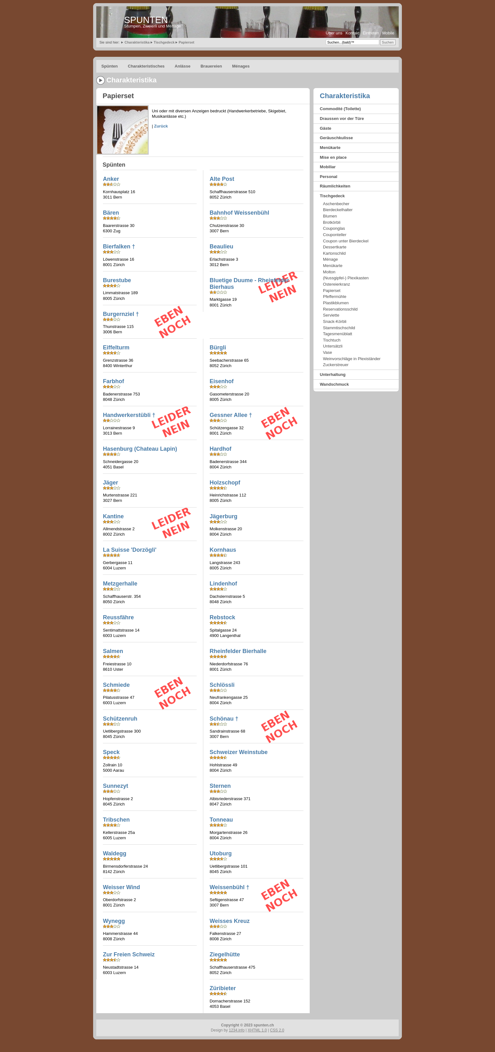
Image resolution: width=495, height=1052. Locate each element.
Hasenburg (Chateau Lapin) (140, 449)
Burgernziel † (121, 314)
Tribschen (116, 820)
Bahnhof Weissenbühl (239, 213)
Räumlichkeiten (335, 186)
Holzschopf (225, 482)
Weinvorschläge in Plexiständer (351, 358)
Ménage (330, 259)
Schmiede (116, 685)
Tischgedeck (164, 42)
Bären (111, 213)
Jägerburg (223, 516)
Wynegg (114, 921)
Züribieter (223, 988)
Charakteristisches (146, 66)
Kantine (113, 516)
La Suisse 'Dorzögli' (130, 550)
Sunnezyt (115, 786)
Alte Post (222, 179)
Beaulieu (221, 246)
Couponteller (334, 234)
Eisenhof (222, 381)
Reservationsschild (340, 309)
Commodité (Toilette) (340, 108)
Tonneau (221, 820)
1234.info (237, 1030)
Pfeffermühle (334, 296)
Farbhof (113, 381)
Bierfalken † (119, 246)
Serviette (331, 315)
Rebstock (222, 617)
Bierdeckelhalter (338, 209)
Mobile (388, 33)
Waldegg (114, 853)
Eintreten (371, 33)
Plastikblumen (336, 302)
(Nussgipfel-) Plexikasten (346, 278)
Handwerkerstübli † (129, 415)
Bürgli (218, 347)
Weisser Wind (121, 887)
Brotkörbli (331, 222)
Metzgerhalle (120, 583)
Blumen (330, 216)
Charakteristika (137, 42)
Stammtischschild (339, 327)
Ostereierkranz (336, 284)
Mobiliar (328, 166)
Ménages (241, 66)
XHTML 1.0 (257, 1030)
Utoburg (221, 853)
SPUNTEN (146, 20)
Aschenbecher (336, 203)
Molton (329, 272)
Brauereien (211, 66)
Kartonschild (334, 253)
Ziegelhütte (225, 954)
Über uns (334, 33)
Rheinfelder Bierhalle (238, 651)
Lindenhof (223, 583)
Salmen (113, 651)
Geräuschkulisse (336, 137)
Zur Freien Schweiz (129, 954)
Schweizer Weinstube (239, 752)
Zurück (161, 126)
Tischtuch (332, 340)
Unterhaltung (332, 374)
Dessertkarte (334, 247)
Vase (327, 352)
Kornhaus (223, 550)
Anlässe (182, 66)
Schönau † (224, 719)
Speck (111, 752)
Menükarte (330, 147)
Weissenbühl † (229, 887)
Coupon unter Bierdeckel (345, 241)
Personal (328, 176)
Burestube (117, 280)
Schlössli (222, 685)
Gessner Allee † (231, 415)
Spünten (109, 66)
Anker (111, 179)
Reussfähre (118, 617)
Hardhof (220, 449)
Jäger (110, 482)
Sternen (220, 786)
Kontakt (353, 33)
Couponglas (334, 228)
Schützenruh (120, 719)
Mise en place (333, 157)
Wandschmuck (334, 384)
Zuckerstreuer (336, 364)
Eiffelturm (116, 347)
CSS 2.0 (277, 1030)
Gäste (325, 128)
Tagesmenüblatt (337, 333)
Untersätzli (333, 346)
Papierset (186, 42)
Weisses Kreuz (230, 921)
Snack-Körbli (334, 321)
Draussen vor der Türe (342, 118)
